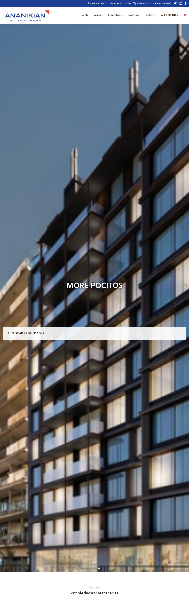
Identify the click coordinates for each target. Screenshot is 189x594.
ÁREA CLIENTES (169, 15)
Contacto (150, 15)
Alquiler (98, 15)
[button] (81, 568)
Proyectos (114, 15)
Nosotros (133, 15)
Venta (85, 15)
